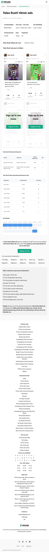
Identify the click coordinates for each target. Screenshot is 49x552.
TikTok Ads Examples (24, 437)
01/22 (30, 465)
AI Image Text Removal (24, 401)
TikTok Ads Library (24, 386)
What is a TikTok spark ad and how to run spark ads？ (24, 499)
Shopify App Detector (24, 337)
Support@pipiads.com (24, 514)
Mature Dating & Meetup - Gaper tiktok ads (33, 263)
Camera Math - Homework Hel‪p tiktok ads (42, 263)
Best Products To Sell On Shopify (24, 428)
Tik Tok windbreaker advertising (12, 277)
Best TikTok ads (24, 445)
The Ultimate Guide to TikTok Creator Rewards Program (24, 487)
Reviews (24, 396)
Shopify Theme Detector (24, 334)
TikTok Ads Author (24, 447)
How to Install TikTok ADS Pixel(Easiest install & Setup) (24, 506)
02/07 (18, 465)
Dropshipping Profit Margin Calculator (24, 349)
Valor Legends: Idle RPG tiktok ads (33, 259)
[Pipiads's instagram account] (30, 542)
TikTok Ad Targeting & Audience (24, 332)
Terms (22, 546)
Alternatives (24, 393)
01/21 (18, 468)
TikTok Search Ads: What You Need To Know (24, 478)
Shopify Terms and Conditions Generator (24, 358)
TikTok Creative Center (24, 388)
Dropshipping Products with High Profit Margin (24, 412)
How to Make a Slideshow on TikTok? (24, 503)
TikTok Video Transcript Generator (25, 391)
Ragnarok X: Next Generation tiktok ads (6, 263)
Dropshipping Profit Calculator (24, 347)
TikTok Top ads (24, 442)
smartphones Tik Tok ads (10, 291)
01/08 (24, 470)
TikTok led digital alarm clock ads (13, 299)
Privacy (18, 546)
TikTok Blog (24, 440)
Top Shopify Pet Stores (25, 420)
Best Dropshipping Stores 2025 (24, 403)
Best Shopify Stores (24, 418)
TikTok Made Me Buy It (24, 415)
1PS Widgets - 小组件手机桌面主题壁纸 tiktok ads (6, 259)
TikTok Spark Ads (24, 383)
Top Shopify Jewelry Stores (24, 423)
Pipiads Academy (24, 450)
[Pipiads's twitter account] (23, 542)
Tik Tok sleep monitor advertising (13, 288)
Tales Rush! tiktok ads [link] (24, 6)
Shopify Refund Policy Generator (24, 354)
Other (33, 460)
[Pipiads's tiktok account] (26, 542)
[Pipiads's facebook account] (19, 542)
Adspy (24, 378)
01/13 (24, 468)
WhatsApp (24, 517)
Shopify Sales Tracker (24, 327)
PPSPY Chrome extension (24, 369)
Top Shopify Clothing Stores (24, 425)
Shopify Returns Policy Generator (24, 361)
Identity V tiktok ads (42, 259)
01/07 (30, 470)
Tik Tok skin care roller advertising (13, 286)
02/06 (24, 465)
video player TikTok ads (10, 275)
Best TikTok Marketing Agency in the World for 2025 (24, 495)
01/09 (18, 470)
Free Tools (24, 366)
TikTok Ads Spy (24, 381)
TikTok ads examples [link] (12, 6)
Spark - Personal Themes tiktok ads (24, 259)
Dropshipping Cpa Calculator (24, 342)
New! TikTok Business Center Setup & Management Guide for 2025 (24, 482)
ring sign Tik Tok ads (9, 283)
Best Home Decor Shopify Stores (24, 430)
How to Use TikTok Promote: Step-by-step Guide (24, 491)
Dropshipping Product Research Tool (24, 406)
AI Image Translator (24, 398)
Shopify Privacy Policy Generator (24, 352)
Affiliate (24, 371)
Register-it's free (13, 127)
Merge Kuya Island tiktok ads (15, 259)
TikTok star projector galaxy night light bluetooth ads (18, 294)
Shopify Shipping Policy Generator (24, 364)
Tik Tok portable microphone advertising (15, 280)
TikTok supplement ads (10, 297)
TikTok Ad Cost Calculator (24, 344)
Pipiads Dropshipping (24, 408)
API (24, 519)
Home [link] (3, 6)
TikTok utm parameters (24, 329)
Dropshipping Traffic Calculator (24, 339)
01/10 (30, 468)
